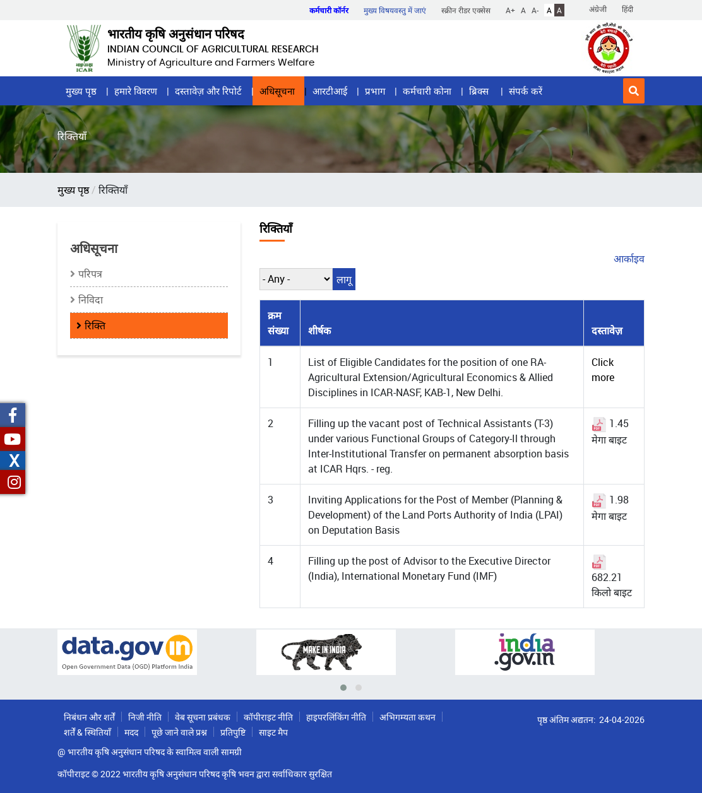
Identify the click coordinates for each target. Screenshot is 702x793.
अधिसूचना (277, 91)
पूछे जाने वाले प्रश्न (179, 732)
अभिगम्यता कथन (407, 717)
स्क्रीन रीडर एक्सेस (466, 10)
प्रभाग (375, 91)
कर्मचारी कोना (427, 91)
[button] (634, 90)
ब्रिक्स (480, 91)
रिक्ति (95, 325)
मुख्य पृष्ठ (81, 91)
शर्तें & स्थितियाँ (87, 732)
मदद (131, 732)
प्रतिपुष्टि (233, 732)
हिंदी (627, 9)
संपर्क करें (525, 91)
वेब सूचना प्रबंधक (202, 717)
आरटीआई (329, 91)
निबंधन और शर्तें (89, 717)
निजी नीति (145, 717)
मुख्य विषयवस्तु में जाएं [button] (395, 10)
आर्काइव (629, 259)
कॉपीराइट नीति (268, 717)
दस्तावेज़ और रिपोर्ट (208, 91)
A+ (510, 10)
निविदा (90, 300)
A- (535, 10)
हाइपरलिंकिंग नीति (336, 717)
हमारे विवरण (135, 91)
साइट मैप (273, 732)
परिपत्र (90, 274)
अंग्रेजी (598, 9)
